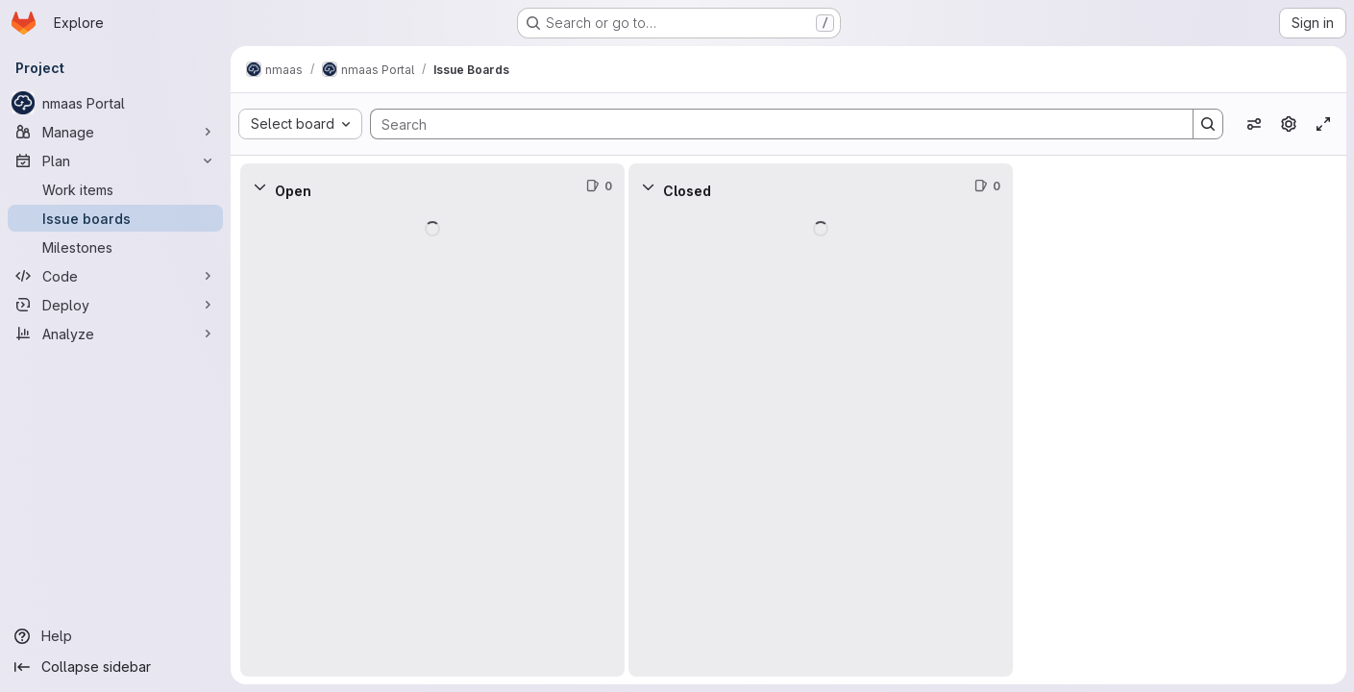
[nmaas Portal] (115, 102)
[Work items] (115, 189)
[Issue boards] (115, 218)
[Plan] (115, 160)
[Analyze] (115, 333)
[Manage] (115, 131)
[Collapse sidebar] (115, 667)
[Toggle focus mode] (1323, 124)
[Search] (772, 124)
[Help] (115, 636)
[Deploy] (115, 304)
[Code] (115, 275)
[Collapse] (259, 186)
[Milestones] (115, 247)
